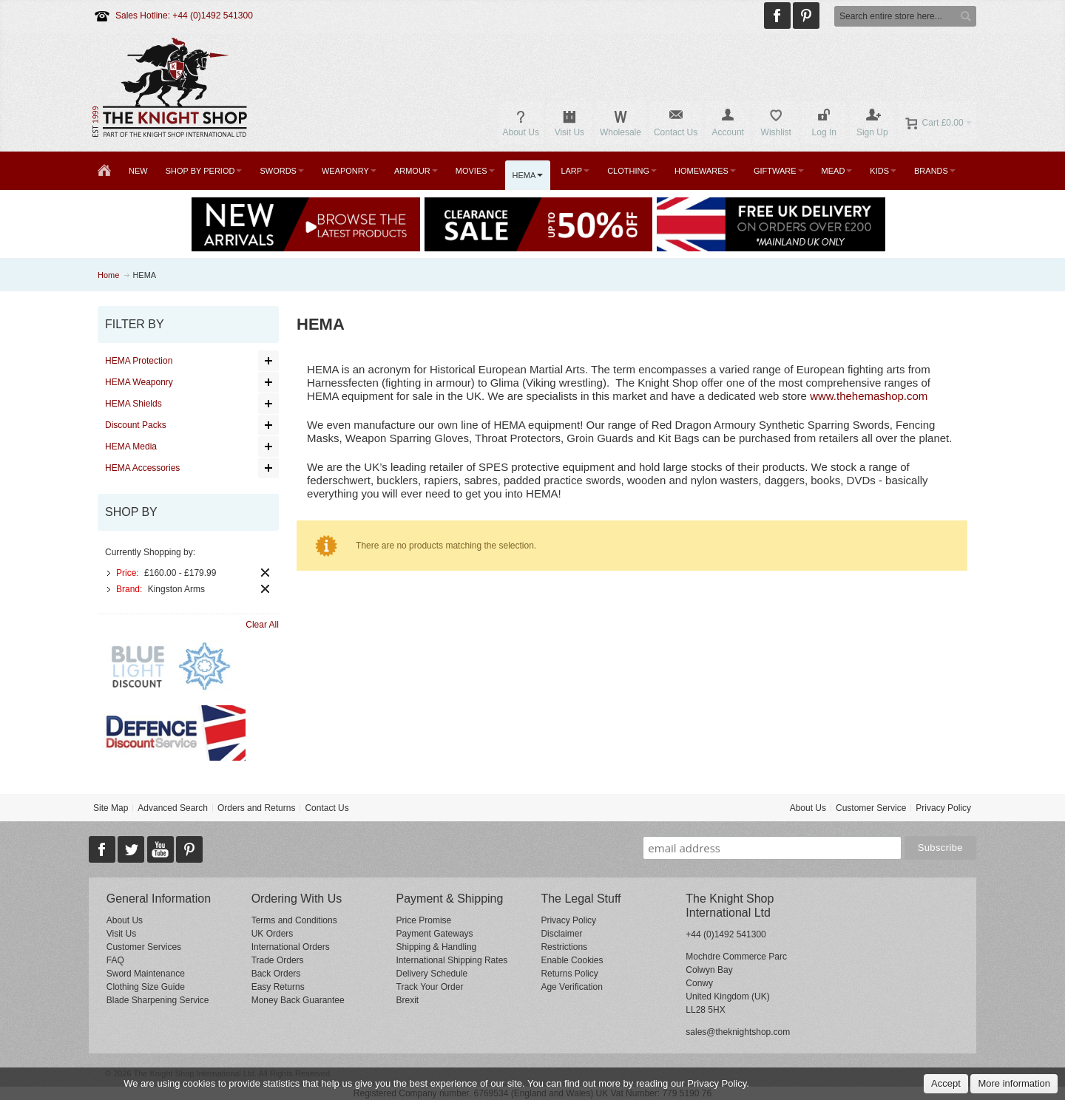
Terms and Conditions (294, 920)
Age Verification (571, 987)
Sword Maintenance (145, 973)
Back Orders (276, 973)
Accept (946, 1083)
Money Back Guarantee (298, 1000)
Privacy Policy (943, 808)
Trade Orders (277, 960)
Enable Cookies (572, 960)
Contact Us (326, 808)
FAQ (115, 960)
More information (1014, 1083)
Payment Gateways (434, 933)
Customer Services (143, 947)
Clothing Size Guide (145, 987)
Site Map (110, 808)
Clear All (262, 624)
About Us (808, 808)
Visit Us (121, 933)
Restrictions (564, 947)
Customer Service (871, 808)
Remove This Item (265, 572)
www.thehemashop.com (868, 396)
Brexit (407, 1000)
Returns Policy (569, 973)
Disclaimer (561, 933)
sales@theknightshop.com (738, 1032)
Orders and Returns (256, 808)
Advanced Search (173, 808)
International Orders (290, 947)
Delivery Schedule (432, 973)
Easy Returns (278, 987)
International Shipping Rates (452, 960)
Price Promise (424, 920)
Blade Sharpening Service (157, 1000)
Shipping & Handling (436, 947)
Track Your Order (430, 987)
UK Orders (272, 933)
